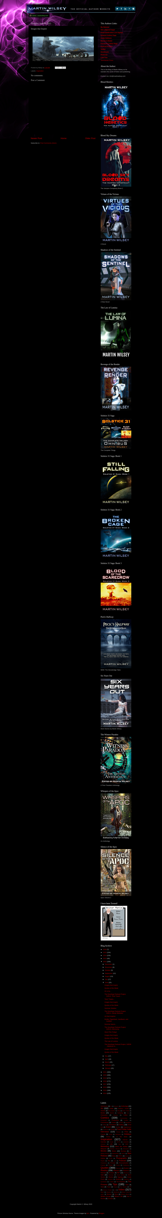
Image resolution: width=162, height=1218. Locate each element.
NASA (123, 1153)
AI (111, 1106)
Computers (104, 1120)
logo (119, 1144)
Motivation (126, 1148)
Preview (112, 1163)
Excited (118, 1127)
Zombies (110, 1198)
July (106, 979)
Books (103, 1113)
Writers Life (119, 1196)
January (108, 1068)
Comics (105, 1117)
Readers (126, 1168)
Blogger (101, 1213)
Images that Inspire (111, 985)
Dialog (104, 1124)
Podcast (122, 1161)
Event (108, 1127)
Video (121, 1189)
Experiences (127, 1127)
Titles (127, 1185)
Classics (115, 1115)
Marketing (105, 1146)
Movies (104, 1151)
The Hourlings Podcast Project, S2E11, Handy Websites (115, 1012)
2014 (105, 1093)
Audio (111, 1108)
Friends (103, 1134)
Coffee (125, 1115)
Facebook (105, 1129)
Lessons (126, 1142)
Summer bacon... (110, 1024)
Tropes (115, 1187)
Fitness (118, 1132)
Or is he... (107, 991)
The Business (120, 1182)
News (113, 1156)
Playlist (103, 1160)
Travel (109, 1187)
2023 (105, 958)
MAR (126, 1144)
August (107, 976)
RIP (118, 1173)
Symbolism (104, 1181)
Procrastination (124, 1163)
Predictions (104, 1163)
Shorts (110, 1177)
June (107, 982)
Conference (115, 1120)
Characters (104, 1115)
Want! (102, 1192)
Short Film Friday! (110, 1032)
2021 (105, 1072)
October (108, 970)
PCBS (110, 1158)
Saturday (110, 1175)
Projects (103, 1165)
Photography (121, 1158)
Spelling (118, 1179)
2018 (105, 1081)
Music (114, 1151)
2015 (105, 1090)
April (107, 1059)
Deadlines (128, 1122)
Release (116, 1170)
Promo (110, 1165)
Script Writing (121, 1175)
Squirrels (126, 1179)
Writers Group (106, 1196)
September (109, 973)
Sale (102, 1175)
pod (115, 1160)
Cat (128, 1113)
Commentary (123, 1118)
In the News (122, 1137)
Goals (110, 1134)
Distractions (112, 1125)
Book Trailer (126, 1110)
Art (102, 1108)
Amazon (116, 1106)
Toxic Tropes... (109, 999)
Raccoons (118, 1168)
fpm (88, 1213)
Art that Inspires (109, 1016)
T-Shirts (111, 1181)
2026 (105, 949)
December (109, 964)
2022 (105, 961)
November (109, 967)
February (108, 1065)
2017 (105, 1084)
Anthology (124, 1106)
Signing (120, 1177)
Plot (109, 1161)
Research (126, 1170)
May (106, 1056)
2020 (105, 1075)
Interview (103, 1142)
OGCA (120, 1156)
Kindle (111, 1142)
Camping (120, 1113)
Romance (126, 1172)
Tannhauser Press (107, 60)
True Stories (123, 1187)
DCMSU (121, 1122)
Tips (115, 1184)
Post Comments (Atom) (48, 143)
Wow (116, 1194)
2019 (105, 1078)
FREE (126, 1132)
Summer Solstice (110, 1008)
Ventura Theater (107, 1190)
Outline (103, 1158)
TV (130, 1187)
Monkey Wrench (115, 1148)
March (107, 1062)
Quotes (105, 1167)
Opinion (127, 1156)
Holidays (127, 1134)
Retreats (103, 1173)
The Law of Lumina (111, 1041)
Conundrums (105, 1122)
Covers (113, 1122)
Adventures (104, 1106)
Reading (104, 1170)
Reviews (111, 1173)
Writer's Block (125, 1194)
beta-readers (111, 1110)
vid (115, 1190)
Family (113, 1129)
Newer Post (36, 138)
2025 (105, 952)
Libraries (103, 1144)
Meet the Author (121, 1146)
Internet (125, 1140)
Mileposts (104, 1149)
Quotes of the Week (111, 988)
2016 (105, 1087)
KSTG (118, 1142)
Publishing (126, 1165)
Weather (108, 1192)
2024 (105, 955)
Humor (108, 1137)
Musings (123, 1151)
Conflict (126, 1120)
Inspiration (40, 71)
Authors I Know (123, 1108)
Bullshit (112, 1113)
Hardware (118, 1134)
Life (111, 1144)
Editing (121, 1125)
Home (64, 138)
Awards (103, 1111)
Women (109, 1194)
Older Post (90, 138)
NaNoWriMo (115, 1153)
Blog (119, 1110)
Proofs (118, 1165)
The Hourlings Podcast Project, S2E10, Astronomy (115, 1028)
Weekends (117, 1192)
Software (110, 1179)
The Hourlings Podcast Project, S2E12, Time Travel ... (115, 995)
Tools (102, 1187)
